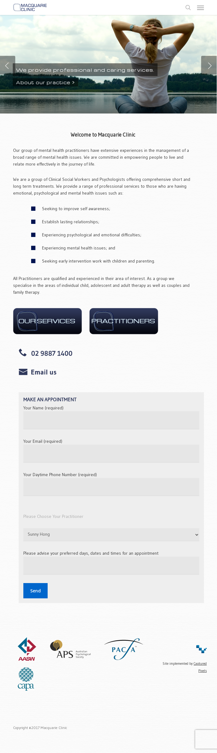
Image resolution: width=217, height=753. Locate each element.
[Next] (209, 65)
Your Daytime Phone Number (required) (111, 484)
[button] (200, 7)
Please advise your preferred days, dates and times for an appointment (111, 562)
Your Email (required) (111, 450)
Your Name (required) (111, 417)
